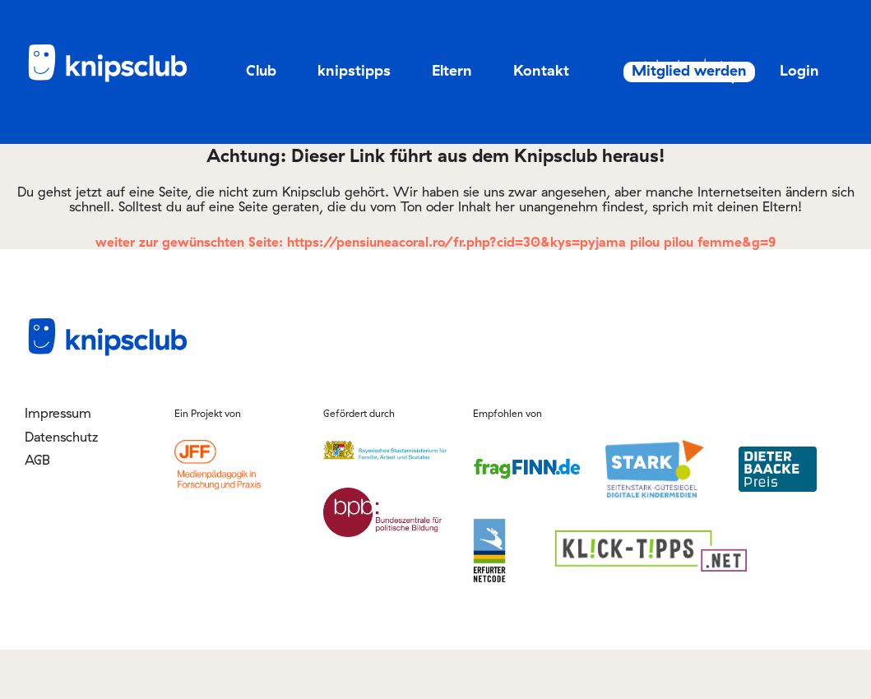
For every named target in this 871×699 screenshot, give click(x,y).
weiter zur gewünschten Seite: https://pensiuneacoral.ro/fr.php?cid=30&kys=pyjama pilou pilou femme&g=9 (435, 291)
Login (781, 119)
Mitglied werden (764, 71)
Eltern (452, 70)
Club (261, 70)
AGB (37, 508)
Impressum (58, 462)
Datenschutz (61, 485)
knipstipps (354, 70)
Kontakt (541, 70)
